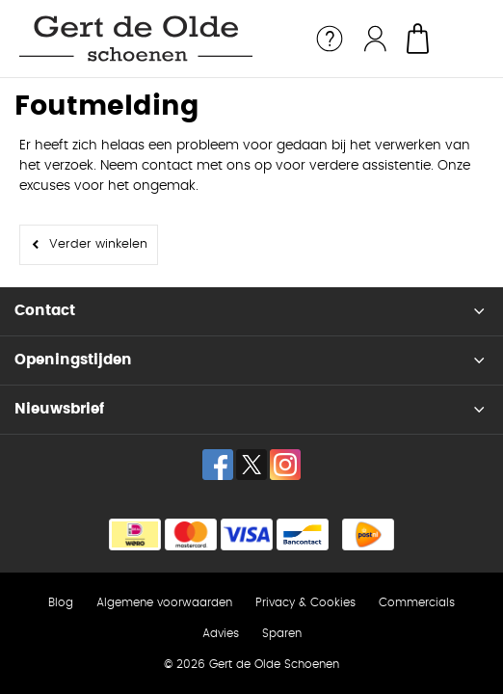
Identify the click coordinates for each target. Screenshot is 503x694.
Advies (220, 633)
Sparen (282, 633)
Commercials (417, 602)
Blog (60, 602)
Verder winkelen (98, 244)
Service (329, 38)
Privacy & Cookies (305, 602)
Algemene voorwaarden (164, 602)
